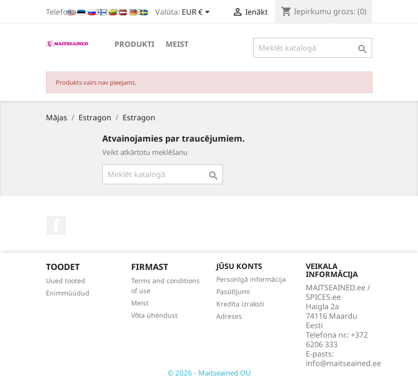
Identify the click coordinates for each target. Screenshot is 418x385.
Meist (177, 44)
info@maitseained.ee (343, 363)
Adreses (229, 316)
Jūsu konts (239, 266)
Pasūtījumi (233, 291)
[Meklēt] (312, 48)
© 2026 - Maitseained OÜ (209, 372)
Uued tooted (65, 280)
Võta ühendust (154, 315)
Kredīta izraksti (240, 303)
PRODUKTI (134, 44)
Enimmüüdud (67, 292)
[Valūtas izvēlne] (197, 12)
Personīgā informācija (251, 279)
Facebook (56, 225)
